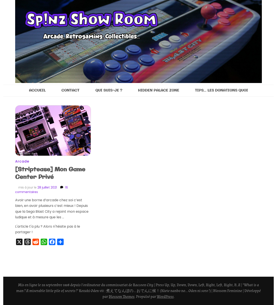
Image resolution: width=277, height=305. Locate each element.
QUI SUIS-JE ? (108, 90)
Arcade (22, 161)
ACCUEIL (37, 90)
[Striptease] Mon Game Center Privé (50, 173)
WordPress (165, 296)
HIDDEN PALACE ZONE (158, 90)
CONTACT (70, 90)
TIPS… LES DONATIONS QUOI (221, 90)
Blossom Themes (121, 296)
